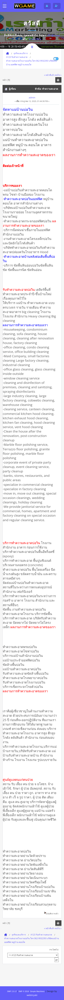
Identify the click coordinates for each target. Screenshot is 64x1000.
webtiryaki (32, 995)
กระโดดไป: (54, 949)
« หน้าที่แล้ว (49, 75)
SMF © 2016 (23, 991)
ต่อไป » (58, 75)
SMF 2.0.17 (12, 991)
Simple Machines (37, 991)
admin (32, 97)
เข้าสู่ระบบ (53, 35)
